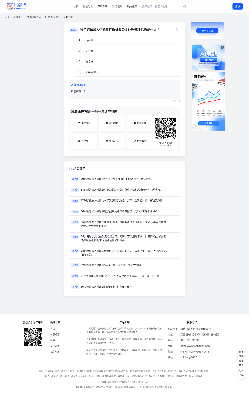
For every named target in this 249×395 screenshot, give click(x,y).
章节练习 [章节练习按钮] (84, 140)
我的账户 (55, 351)
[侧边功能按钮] (241, 363)
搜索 (52, 340)
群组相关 (117, 6)
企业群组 (55, 345)
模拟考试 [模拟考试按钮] (112, 123)
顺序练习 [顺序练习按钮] (84, 123)
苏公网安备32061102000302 (157, 387)
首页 (75, 6)
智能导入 (88, 6)
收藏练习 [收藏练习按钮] (112, 140)
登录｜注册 (207, 30)
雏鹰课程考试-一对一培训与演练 (43, 16)
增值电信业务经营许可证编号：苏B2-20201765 (124, 382)
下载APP (103, 6)
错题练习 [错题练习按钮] (140, 123)
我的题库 (132, 6)
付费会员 (55, 334)
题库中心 (18, 16)
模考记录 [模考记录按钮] (140, 140)
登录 (237, 6)
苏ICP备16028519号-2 (129, 387)
